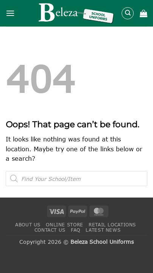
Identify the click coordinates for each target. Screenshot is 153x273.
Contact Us (50, 230)
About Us (28, 225)
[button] (10, 13)
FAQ (75, 230)
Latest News (103, 230)
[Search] (128, 13)
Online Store (64, 225)
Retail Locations (112, 225)
